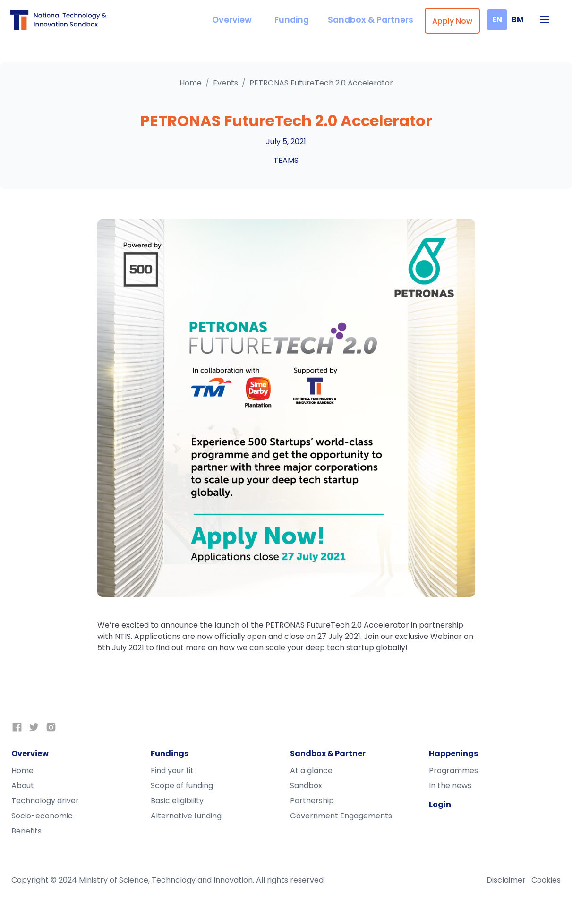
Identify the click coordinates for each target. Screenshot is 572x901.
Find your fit (172, 770)
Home (190, 82)
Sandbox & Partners (370, 20)
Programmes (453, 770)
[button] (545, 20)
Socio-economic (42, 815)
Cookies (546, 880)
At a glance (311, 770)
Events (225, 82)
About (22, 785)
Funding (291, 20)
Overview (232, 20)
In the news (450, 785)
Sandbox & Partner (328, 753)
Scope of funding (182, 785)
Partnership (312, 800)
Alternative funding (186, 815)
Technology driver (45, 800)
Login (440, 804)
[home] (61, 19)
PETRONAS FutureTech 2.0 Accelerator (321, 82)
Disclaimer (506, 880)
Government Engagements (341, 815)
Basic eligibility (177, 800)
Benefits (26, 830)
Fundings (169, 753)
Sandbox (306, 785)
